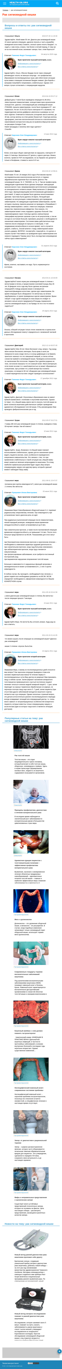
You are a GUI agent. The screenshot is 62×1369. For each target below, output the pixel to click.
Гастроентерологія (21, 915)
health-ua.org (21, 3)
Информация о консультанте (29, 64)
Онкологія (18, 751)
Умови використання (10, 1363)
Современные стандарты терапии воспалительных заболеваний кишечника (28, 974)
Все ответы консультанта (28, 67)
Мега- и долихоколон (23, 919)
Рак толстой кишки (22, 755)
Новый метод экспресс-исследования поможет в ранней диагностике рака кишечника (30, 1316)
